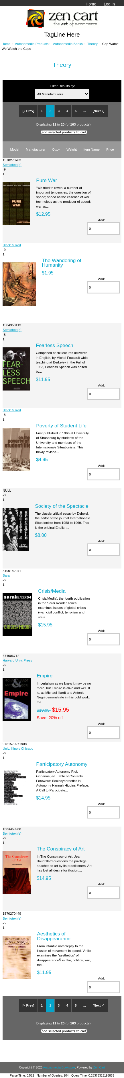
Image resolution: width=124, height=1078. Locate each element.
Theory (92, 44)
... (84, 111)
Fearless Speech (54, 345)
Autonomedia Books (68, 44)
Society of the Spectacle (61, 506)
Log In (109, 4)
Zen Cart (99, 1067)
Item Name (91, 149)
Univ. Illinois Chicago (18, 748)
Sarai (6, 575)
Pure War (46, 180)
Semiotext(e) (12, 164)
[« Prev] (28, 111)
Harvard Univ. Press (17, 660)
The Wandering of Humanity (61, 262)
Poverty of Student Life (61, 426)
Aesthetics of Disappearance (53, 936)
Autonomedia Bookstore (59, 1067)
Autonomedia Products (31, 44)
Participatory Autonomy (61, 764)
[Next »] (99, 111)
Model (14, 149)
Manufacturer (35, 149)
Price (110, 149)
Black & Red (12, 245)
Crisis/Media (52, 591)
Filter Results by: (62, 86)
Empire (44, 676)
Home (91, 4)
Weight (71, 149)
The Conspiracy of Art (60, 849)
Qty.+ (56, 149)
